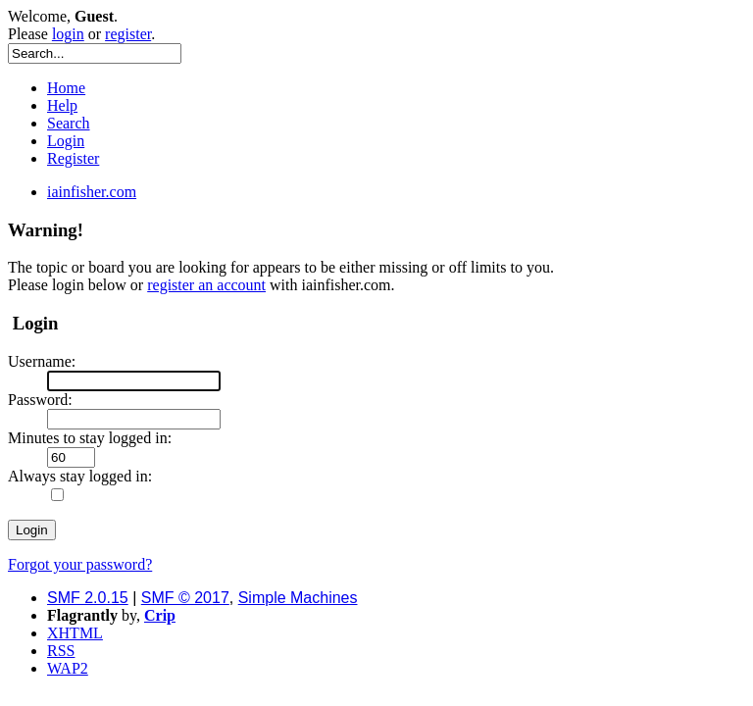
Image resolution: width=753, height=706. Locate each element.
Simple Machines (298, 597)
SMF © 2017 (185, 597)
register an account (206, 285)
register (128, 33)
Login (65, 140)
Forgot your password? (80, 564)
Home (66, 87)
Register (73, 158)
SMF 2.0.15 (87, 597)
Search (68, 123)
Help (62, 105)
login (68, 33)
